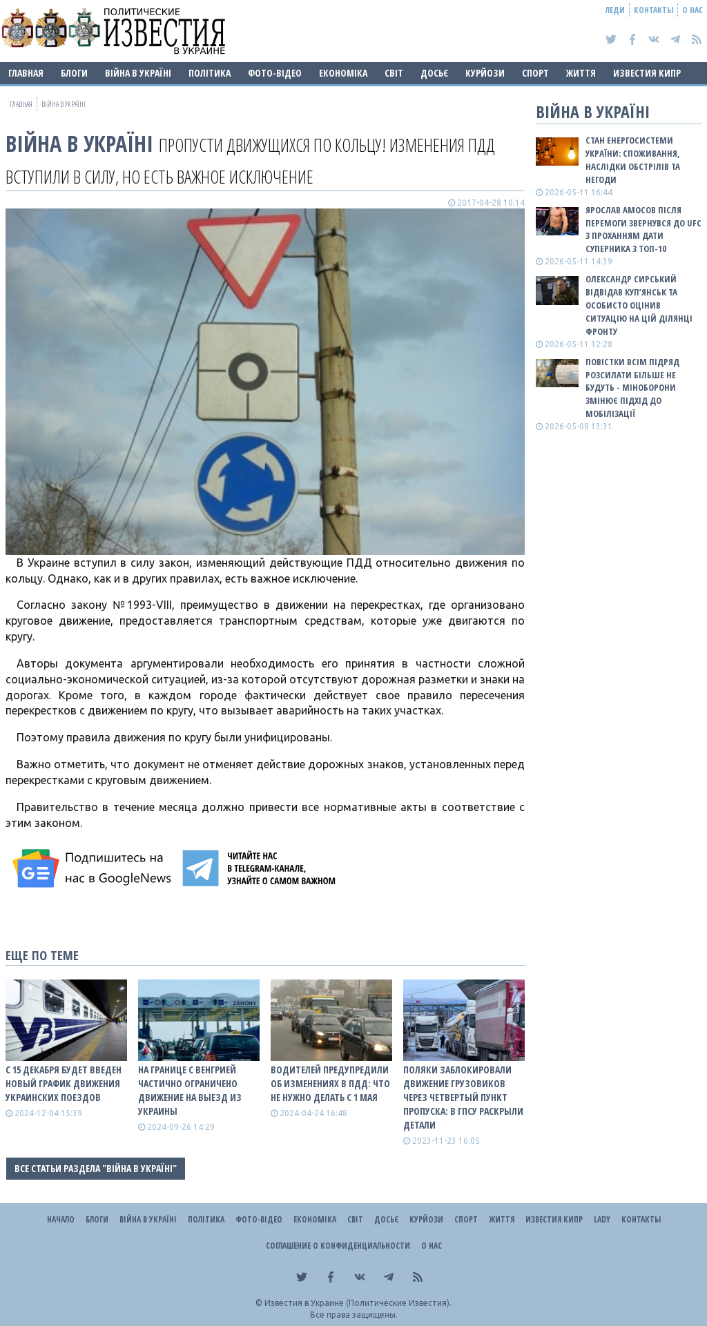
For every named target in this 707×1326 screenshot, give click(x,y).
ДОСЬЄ (434, 72)
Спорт (535, 72)
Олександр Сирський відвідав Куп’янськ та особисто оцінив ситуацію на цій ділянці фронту (639, 305)
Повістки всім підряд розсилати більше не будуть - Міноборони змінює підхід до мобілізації (632, 387)
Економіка (343, 72)
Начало (61, 1219)
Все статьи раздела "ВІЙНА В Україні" (95, 1168)
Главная (25, 72)
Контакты (653, 10)
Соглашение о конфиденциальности (338, 1245)
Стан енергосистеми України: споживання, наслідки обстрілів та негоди (632, 160)
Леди (615, 10)
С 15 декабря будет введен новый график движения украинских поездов (64, 1083)
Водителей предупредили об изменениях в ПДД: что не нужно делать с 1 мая (330, 1083)
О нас (692, 10)
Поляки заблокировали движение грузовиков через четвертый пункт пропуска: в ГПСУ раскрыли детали (463, 1097)
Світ (394, 72)
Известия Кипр (647, 72)
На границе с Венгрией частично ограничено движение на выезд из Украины (190, 1090)
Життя (581, 72)
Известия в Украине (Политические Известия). (358, 1302)
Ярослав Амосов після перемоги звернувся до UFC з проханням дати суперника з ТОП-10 (643, 229)
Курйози (485, 72)
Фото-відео (275, 72)
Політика (209, 72)
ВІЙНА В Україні (138, 72)
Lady (602, 1219)
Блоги (74, 72)
